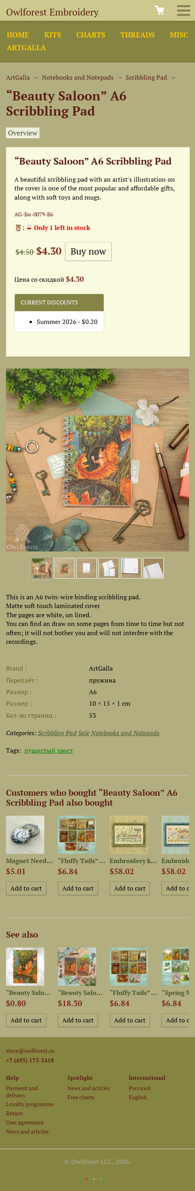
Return (14, 1113)
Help (12, 1077)
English (138, 1097)
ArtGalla (26, 47)
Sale (83, 732)
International (147, 1077)
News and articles (27, 1131)
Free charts (81, 1097)
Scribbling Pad (146, 77)
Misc (179, 34)
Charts (90, 34)
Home (18, 34)
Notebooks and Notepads (78, 77)
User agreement (25, 1122)
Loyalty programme (30, 1104)
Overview (22, 132)
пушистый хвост (48, 750)
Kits (52, 34)
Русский (140, 1088)
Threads (137, 34)
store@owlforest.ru (30, 1050)
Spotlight (80, 1077)
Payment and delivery (22, 1091)
